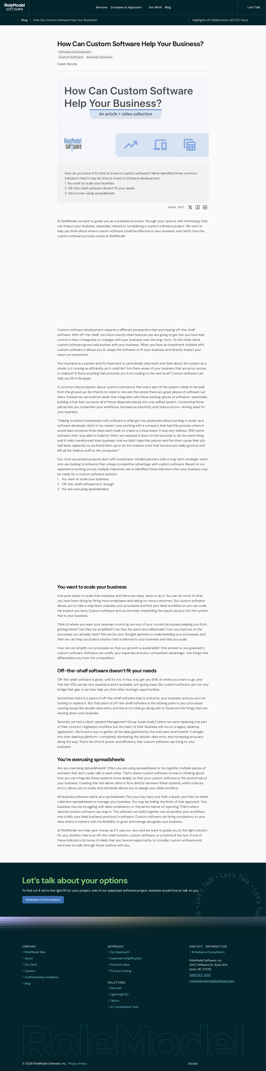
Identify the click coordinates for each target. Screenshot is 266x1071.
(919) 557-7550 (200, 975)
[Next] (253, 20)
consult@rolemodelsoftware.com (211, 981)
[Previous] (182, 20)
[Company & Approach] (128, 7)
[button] (14, 7)
